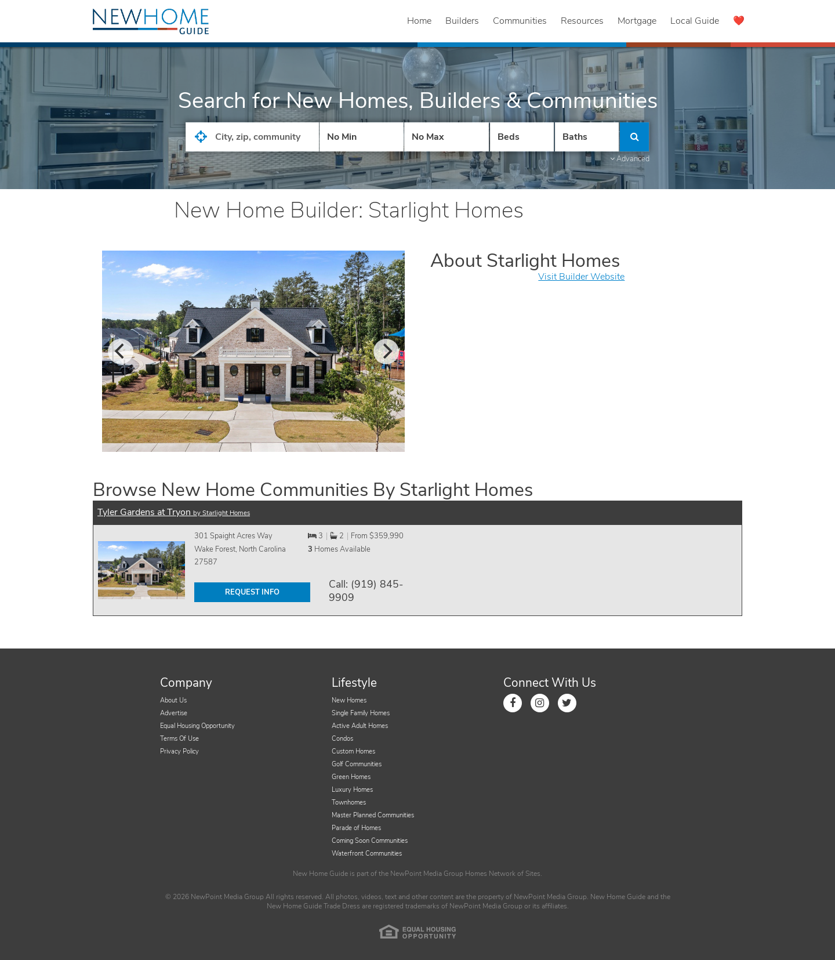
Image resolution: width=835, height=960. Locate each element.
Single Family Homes (361, 713)
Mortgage (637, 21)
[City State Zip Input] (252, 136)
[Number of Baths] (587, 136)
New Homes (349, 700)
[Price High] (446, 136)
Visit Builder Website (581, 276)
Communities (520, 21)
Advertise (173, 713)
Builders (462, 21)
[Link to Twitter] (567, 703)
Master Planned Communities (373, 815)
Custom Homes (353, 751)
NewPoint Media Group (426, 873)
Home (419, 21)
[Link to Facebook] (512, 703)
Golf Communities (357, 764)
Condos (342, 738)
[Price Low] (362, 136)
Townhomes (349, 802)
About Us (173, 700)
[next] (386, 351)
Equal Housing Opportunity (197, 726)
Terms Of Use (179, 738)
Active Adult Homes (360, 726)
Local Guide (694, 21)
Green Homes (351, 777)
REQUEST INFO (252, 592)
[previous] (120, 351)
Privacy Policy (179, 751)
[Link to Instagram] (540, 703)
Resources (582, 21)
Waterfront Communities (367, 853)
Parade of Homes (356, 828)
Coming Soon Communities (370, 840)
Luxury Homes (352, 789)
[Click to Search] (634, 136)
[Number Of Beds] (522, 136)
